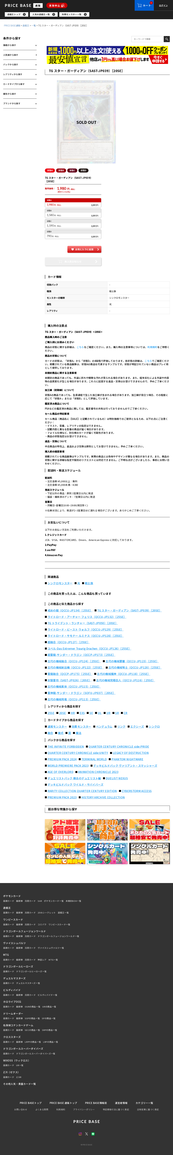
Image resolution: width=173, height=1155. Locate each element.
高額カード (8, 901)
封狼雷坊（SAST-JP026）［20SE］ (69, 680)
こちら (80, 347)
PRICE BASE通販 (12, 25)
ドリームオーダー (13, 1013)
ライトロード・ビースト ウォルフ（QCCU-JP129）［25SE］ (86, 629)
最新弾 (19, 901)
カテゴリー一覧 (144, 1103)
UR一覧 (19, 1065)
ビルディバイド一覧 (47, 995)
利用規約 (152, 347)
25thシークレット (47, 912)
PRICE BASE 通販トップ (63, 1103)
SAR (40, 901)
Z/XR (18, 1077)
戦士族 (89, 583)
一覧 (33, 25)
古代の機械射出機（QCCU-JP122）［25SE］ (76, 667)
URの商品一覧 (49, 1006)
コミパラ (42, 924)
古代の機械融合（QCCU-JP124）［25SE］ (74, 661)
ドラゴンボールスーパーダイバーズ (23, 1048)
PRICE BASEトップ (31, 1103)
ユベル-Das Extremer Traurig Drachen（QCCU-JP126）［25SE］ (89, 648)
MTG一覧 (53, 959)
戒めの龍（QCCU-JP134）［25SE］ (70, 610)
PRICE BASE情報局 (96, 1103)
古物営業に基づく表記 (148, 1109)
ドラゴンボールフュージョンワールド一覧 (58, 936)
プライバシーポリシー (84, 1109)
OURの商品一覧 (32, 1006)
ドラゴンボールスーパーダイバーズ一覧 (35, 1053)
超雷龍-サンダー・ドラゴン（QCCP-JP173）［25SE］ (81, 655)
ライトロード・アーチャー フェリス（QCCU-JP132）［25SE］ (87, 617)
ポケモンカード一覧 (54, 901)
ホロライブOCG (12, 1001)
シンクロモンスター (60, 583)
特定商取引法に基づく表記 (116, 1109)
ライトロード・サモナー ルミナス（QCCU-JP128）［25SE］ (86, 636)
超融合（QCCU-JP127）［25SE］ (69, 642)
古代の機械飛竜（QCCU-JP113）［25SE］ (74, 699)
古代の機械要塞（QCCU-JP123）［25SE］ (132, 661)
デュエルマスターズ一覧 (28, 983)
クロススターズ (12, 1037)
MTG (6, 954)
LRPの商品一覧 (50, 1041)
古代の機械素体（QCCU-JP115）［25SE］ (74, 686)
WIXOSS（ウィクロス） (17, 1060)
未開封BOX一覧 (73, 901)
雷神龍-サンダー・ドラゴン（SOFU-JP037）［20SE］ (82, 693)
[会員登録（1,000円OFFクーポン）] (107, 50)
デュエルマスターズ (14, 978)
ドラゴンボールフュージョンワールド (24, 931)
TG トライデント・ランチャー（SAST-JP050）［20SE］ (83, 623)
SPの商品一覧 (49, 1018)
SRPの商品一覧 (49, 1030)
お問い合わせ (20, 1109)
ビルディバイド (12, 990)
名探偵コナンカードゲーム (18, 1025)
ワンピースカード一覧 (59, 924)
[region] (89, 14)
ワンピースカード (13, 919)
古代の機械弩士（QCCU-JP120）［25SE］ (135, 667)
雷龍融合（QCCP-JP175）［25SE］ (70, 674)
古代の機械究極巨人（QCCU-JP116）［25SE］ (125, 680)
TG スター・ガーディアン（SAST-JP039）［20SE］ (129, 610)
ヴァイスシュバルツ (14, 943)
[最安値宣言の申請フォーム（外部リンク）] (107, 59)
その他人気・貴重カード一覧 (19, 1083)
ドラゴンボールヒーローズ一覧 (31, 971)
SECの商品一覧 (32, 1030)
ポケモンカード (12, 896)
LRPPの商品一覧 (33, 1041)
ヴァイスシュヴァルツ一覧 (51, 947)
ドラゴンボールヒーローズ (18, 966)
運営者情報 (121, 1103)
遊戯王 (26, 25)
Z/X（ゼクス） (11, 1072)
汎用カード (30, 901)
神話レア (42, 959)
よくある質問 (41, 1109)
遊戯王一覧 (63, 912)
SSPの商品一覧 (32, 1018)
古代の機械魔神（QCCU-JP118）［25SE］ (123, 674)
